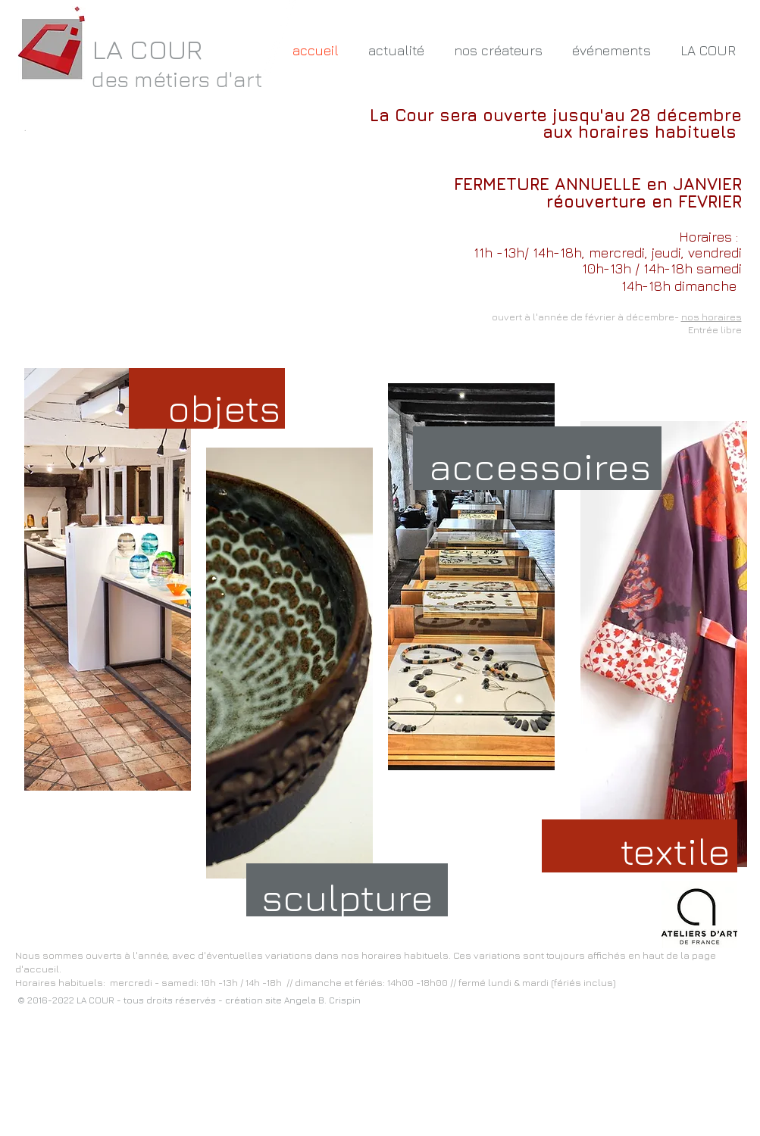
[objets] (224, 407)
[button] (498, 50)
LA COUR (147, 49)
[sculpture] (352, 897)
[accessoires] (540, 466)
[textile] (676, 850)
